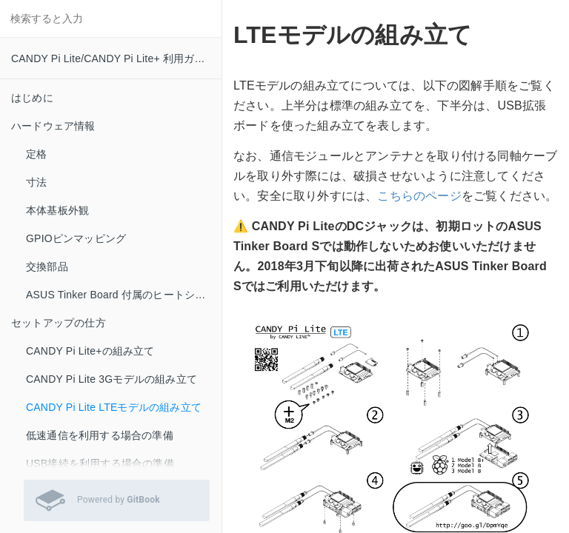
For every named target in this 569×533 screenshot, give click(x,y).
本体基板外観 (57, 210)
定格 (36, 154)
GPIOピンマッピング (76, 238)
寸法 (36, 182)
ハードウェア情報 (53, 126)
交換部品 (47, 266)
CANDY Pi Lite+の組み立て (90, 351)
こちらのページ (419, 196)
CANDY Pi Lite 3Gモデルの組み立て (111, 379)
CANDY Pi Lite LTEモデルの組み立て (114, 407)
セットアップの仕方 (58, 323)
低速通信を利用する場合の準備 (99, 435)
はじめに (32, 98)
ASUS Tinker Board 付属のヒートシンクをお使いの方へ (124, 295)
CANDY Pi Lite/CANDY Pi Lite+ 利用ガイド (113, 58)
